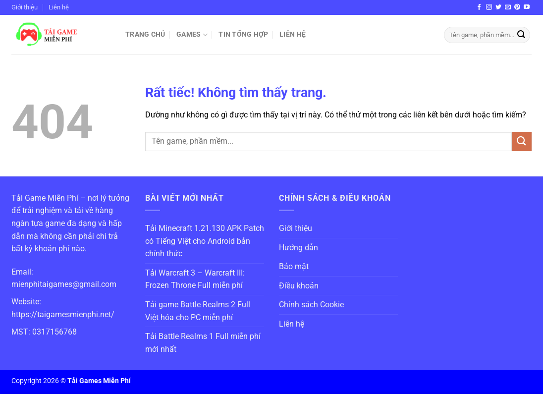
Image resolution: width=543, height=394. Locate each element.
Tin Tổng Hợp (243, 34)
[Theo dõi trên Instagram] (489, 7)
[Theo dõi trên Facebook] (479, 7)
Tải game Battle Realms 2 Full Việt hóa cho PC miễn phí (197, 311)
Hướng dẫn (298, 247)
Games (192, 35)
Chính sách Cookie (311, 304)
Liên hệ (59, 7)
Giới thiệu (24, 7)
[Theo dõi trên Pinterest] (517, 7)
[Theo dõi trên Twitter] (498, 7)
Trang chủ (145, 34)
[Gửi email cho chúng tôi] (508, 7)
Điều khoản (299, 285)
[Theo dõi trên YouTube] (527, 7)
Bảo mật (294, 266)
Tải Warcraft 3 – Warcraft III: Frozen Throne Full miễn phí (195, 279)
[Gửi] (521, 35)
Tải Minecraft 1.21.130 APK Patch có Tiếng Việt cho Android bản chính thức (204, 241)
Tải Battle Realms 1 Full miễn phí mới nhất (203, 343)
